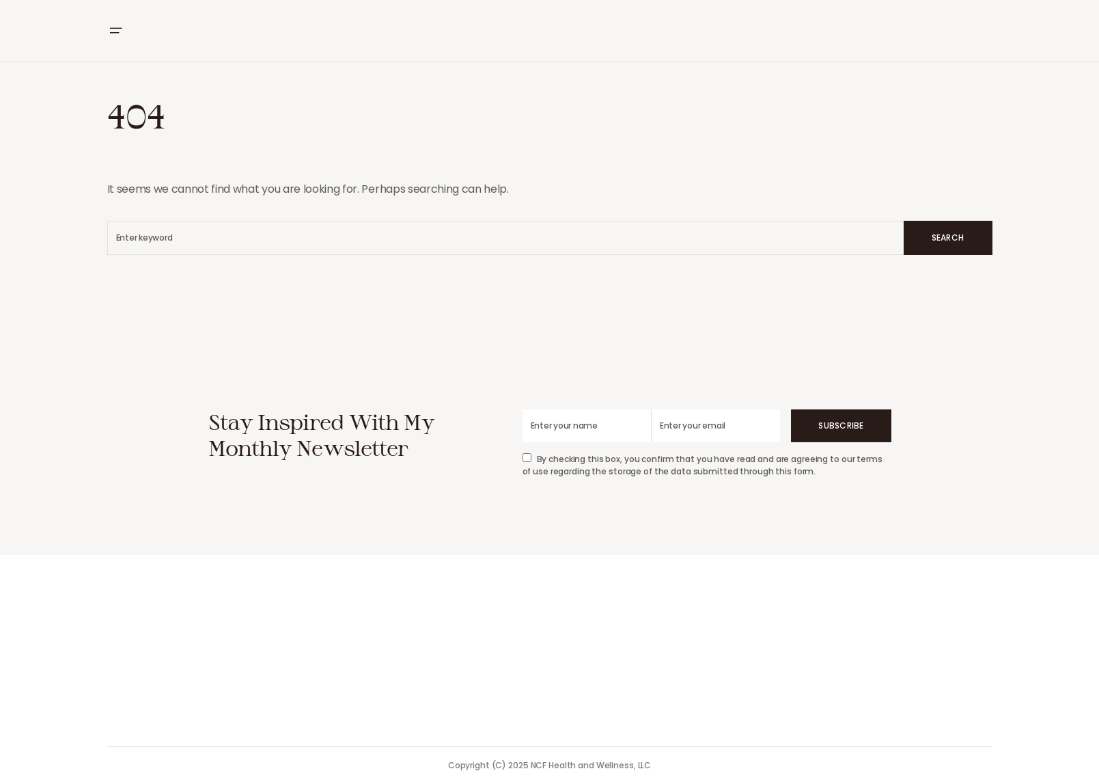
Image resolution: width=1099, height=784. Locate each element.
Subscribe (840, 425)
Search (948, 237)
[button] (115, 31)
